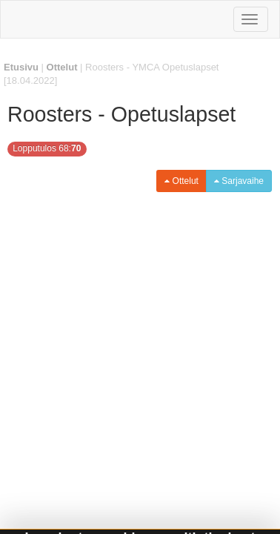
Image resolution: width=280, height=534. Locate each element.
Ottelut (62, 67)
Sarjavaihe (239, 181)
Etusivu (21, 67)
